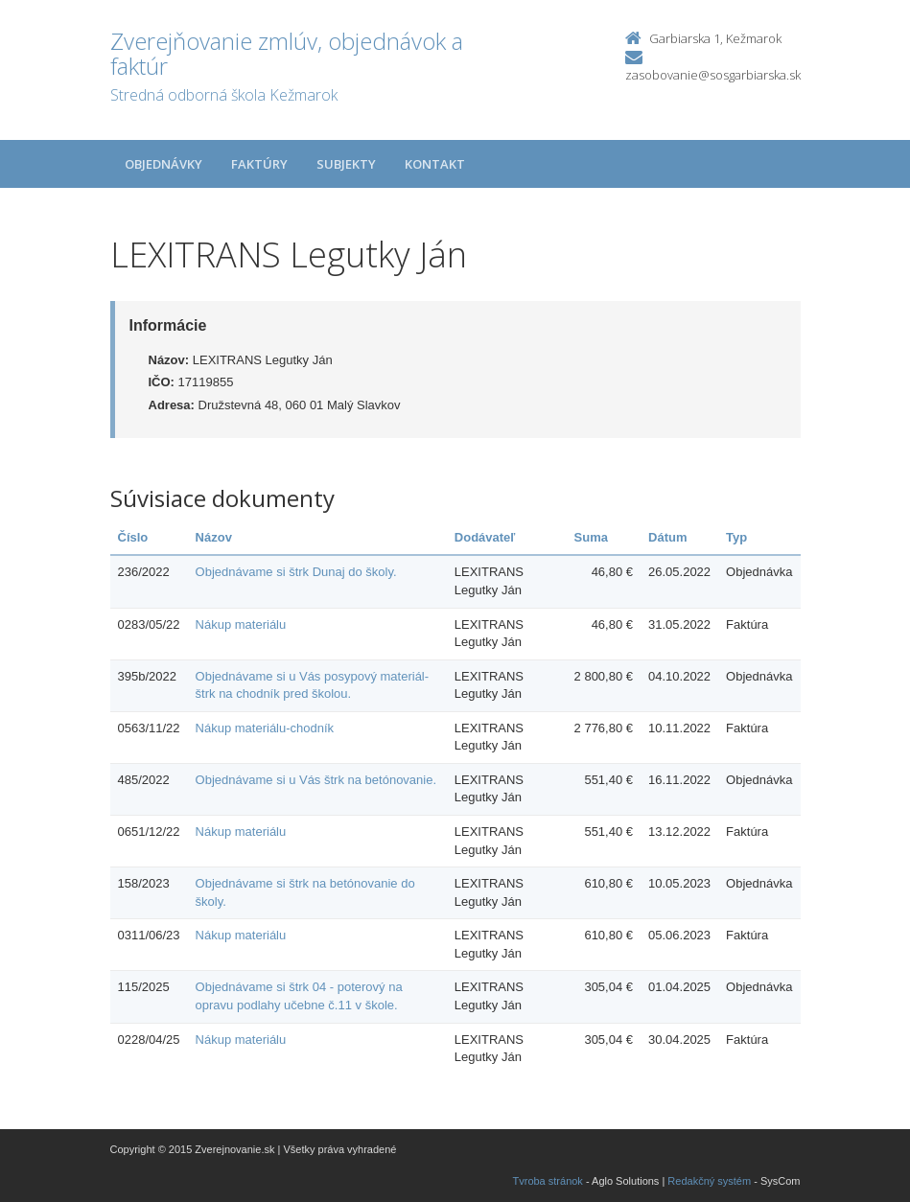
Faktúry (259, 164)
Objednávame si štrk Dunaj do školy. (296, 572)
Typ (736, 537)
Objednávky (163, 164)
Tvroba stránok (548, 1181)
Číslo (133, 537)
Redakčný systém (709, 1181)
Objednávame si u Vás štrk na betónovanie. (316, 780)
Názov (214, 537)
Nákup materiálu (241, 624)
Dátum (667, 537)
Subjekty (346, 164)
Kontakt (435, 164)
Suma (591, 537)
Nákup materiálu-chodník (265, 728)
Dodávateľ (485, 537)
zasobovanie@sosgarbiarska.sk (713, 74)
